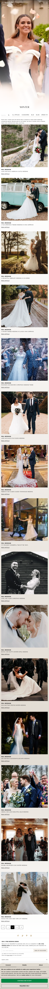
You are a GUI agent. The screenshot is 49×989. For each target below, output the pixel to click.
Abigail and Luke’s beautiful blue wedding (14, 811)
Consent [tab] (8, 965)
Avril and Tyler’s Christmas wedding (13, 598)
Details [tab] (24, 965)
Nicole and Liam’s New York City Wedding (14, 918)
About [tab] (41, 965)
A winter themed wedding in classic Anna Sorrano (17, 331)
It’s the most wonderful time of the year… (15, 545)
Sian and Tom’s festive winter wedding (13, 705)
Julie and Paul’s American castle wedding (14, 171)
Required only (24, 986)
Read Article (5, 173)
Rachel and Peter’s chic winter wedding (14, 865)
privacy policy (9, 955)
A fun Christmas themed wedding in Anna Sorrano (17, 224)
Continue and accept (24, 980)
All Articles (16, 114)
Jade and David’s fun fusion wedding (13, 438)
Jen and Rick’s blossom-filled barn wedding (15, 758)
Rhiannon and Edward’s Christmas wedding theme (17, 384)
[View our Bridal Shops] (43, 3)
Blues (37, 114)
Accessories (25, 114)
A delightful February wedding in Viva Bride (15, 278)
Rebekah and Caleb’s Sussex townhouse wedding (17, 491)
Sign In (47, 3)
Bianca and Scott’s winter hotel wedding (14, 651)
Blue (32, 114)
